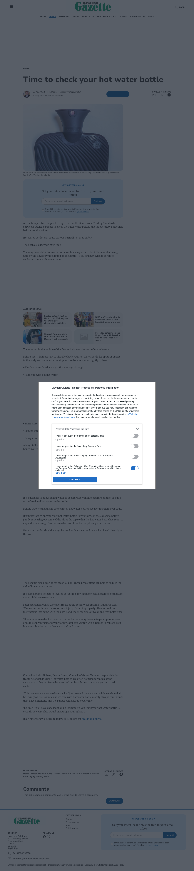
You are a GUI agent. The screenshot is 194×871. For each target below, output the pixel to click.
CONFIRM (75, 479)
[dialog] (97, 435)
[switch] (135, 436)
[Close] (149, 388)
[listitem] (97, 429)
